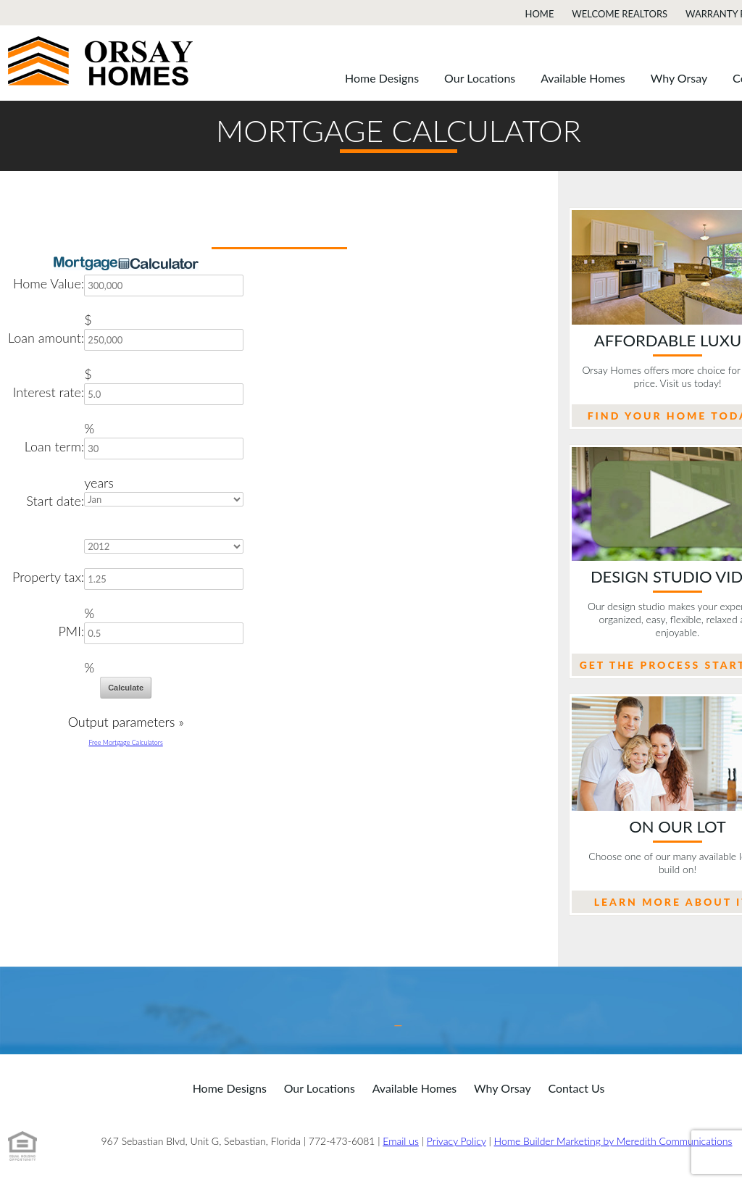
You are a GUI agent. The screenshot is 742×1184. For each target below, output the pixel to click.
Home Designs (382, 78)
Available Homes (583, 78)
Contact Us (576, 1088)
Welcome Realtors (619, 14)
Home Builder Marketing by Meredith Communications (613, 1141)
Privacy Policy (456, 1141)
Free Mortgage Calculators (125, 742)
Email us (401, 1141)
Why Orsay (679, 78)
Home (539, 14)
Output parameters (126, 722)
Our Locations (479, 78)
